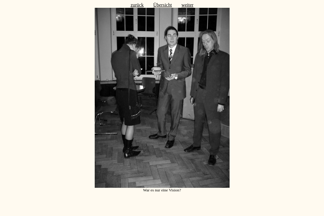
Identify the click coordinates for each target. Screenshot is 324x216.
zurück (137, 5)
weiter (187, 5)
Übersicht (162, 5)
